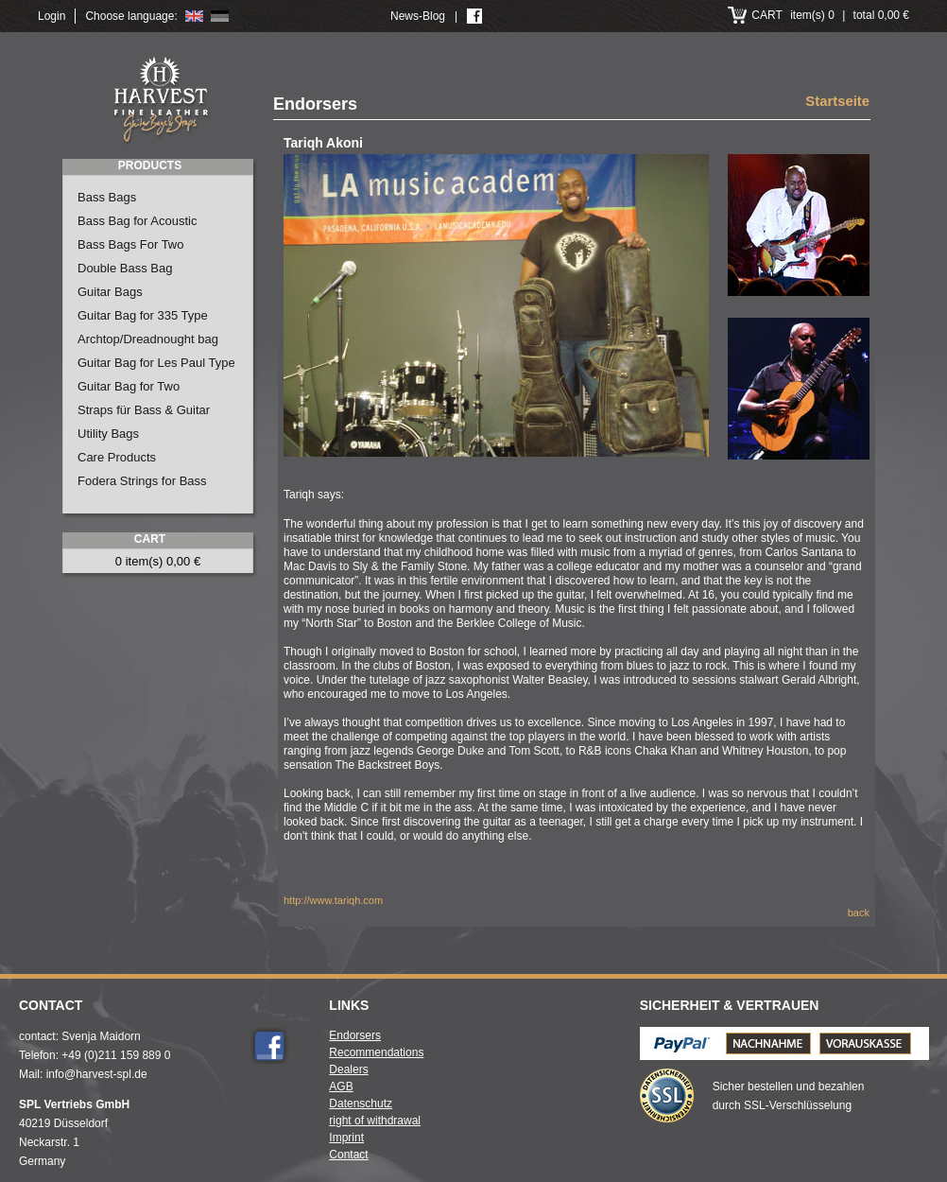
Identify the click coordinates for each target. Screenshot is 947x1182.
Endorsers (355, 1035)
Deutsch (220, 16)
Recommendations (376, 1052)
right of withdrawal (375, 1120)
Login (51, 16)
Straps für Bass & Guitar (143, 410)
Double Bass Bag (124, 268)
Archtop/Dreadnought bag (147, 339)
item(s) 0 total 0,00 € (830, 15)
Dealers (348, 1069)
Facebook (269, 1046)
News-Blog (417, 16)
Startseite (837, 102)
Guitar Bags (110, 292)
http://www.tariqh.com (333, 900)
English (194, 16)
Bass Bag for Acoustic (137, 221)
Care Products (116, 457)
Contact (348, 1154)
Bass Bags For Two (130, 244)
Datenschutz (360, 1103)
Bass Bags (106, 197)
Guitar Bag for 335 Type (142, 315)
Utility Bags (108, 433)
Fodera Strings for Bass (142, 481)
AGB (341, 1086)
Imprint (346, 1137)
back (859, 912)
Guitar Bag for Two (128, 386)
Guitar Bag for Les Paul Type (156, 362)
